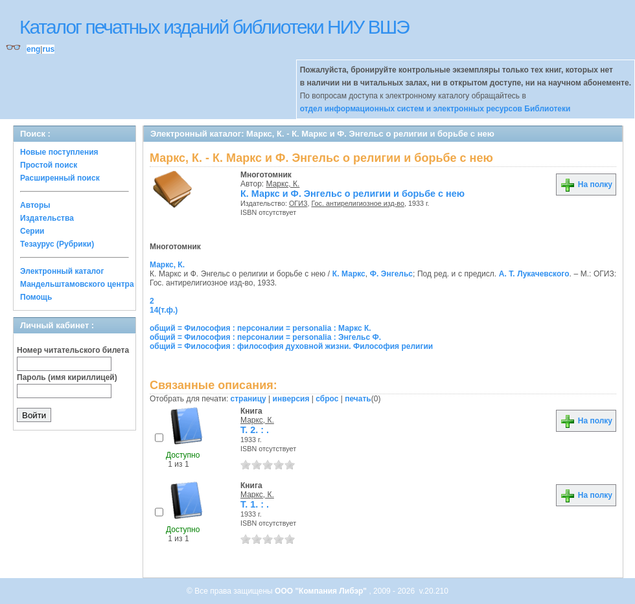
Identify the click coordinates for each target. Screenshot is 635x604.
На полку (586, 184)
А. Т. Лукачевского (534, 273)
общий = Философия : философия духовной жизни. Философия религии (291, 346)
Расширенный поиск (60, 178)
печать (358, 398)
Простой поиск (48, 165)
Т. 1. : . (254, 504)
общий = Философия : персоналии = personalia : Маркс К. (260, 328)
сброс (327, 398)
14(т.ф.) (164, 310)
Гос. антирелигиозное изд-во (357, 203)
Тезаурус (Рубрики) (57, 244)
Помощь (36, 297)
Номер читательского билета (73, 350)
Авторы (35, 205)
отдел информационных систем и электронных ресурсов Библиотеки (435, 108)
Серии (32, 231)
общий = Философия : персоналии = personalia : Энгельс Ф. (265, 337)
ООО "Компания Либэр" (322, 591)
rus (48, 49)
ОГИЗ (298, 203)
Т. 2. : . (254, 430)
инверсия (291, 398)
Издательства (47, 218)
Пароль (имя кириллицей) (67, 377)
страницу (248, 398)
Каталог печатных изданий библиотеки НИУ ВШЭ (214, 27)
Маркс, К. (283, 183)
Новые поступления (59, 152)
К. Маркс (348, 273)
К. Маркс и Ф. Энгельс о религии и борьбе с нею (352, 193)
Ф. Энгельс (391, 273)
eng (33, 49)
